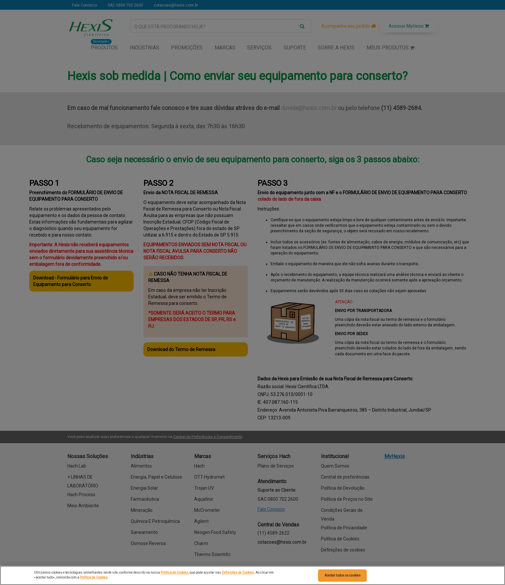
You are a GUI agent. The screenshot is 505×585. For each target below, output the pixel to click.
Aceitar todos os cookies (343, 575)
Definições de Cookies (238, 572)
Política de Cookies (174, 572)
